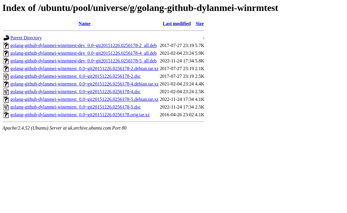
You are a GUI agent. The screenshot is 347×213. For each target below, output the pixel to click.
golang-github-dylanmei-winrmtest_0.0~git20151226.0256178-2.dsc (75, 76)
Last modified (177, 23)
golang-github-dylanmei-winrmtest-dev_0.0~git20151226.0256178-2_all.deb (83, 45)
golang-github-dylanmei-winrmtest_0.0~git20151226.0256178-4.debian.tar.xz (84, 83)
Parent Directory (26, 37)
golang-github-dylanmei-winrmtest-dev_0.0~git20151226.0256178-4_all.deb (83, 53)
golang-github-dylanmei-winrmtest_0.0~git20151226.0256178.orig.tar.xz (80, 114)
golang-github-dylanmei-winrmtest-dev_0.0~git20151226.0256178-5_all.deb (83, 60)
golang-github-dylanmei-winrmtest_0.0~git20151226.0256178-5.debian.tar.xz (84, 99)
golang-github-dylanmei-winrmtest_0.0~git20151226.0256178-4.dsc (75, 91)
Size (200, 23)
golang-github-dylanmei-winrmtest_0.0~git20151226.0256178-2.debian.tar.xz (84, 68)
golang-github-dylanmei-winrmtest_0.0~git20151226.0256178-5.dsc (75, 106)
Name (84, 23)
